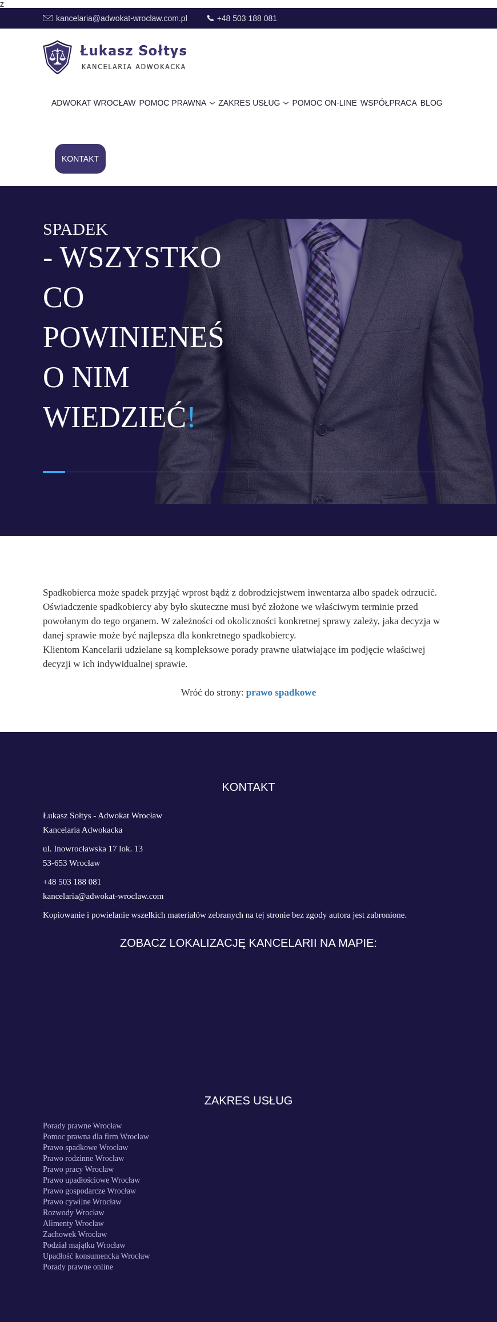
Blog (431, 102)
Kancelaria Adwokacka (83, 829)
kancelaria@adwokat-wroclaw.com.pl (121, 18)
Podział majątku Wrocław (84, 1245)
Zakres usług (249, 102)
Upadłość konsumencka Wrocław (96, 1256)
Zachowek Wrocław (75, 1235)
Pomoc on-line (324, 102)
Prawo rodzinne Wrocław (83, 1159)
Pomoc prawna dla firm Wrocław (96, 1137)
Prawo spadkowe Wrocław (85, 1148)
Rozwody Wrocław (74, 1213)
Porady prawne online (78, 1267)
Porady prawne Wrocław (82, 1126)
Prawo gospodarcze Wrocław (89, 1191)
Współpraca (388, 102)
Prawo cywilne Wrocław (82, 1202)
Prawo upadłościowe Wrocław (91, 1180)
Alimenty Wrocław (73, 1224)
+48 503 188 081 (247, 18)
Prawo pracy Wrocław (78, 1170)
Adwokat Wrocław (93, 102)
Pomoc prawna (173, 102)
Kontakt (80, 158)
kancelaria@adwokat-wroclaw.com (103, 896)
